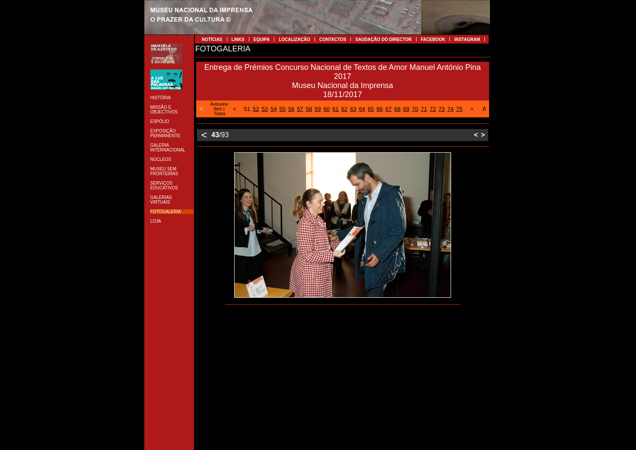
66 (380, 109)
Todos (220, 113)
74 (450, 109)
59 (318, 109)
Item (218, 109)
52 (256, 109)
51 (247, 109)
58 (309, 109)
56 (291, 109)
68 (397, 109)
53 (265, 109)
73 (442, 109)
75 (459, 109)
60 (327, 109)
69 (406, 109)
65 (371, 109)
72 (432, 109)
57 (300, 109)
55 (282, 109)
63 (353, 109)
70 (415, 109)
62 (344, 109)
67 (388, 109)
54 (273, 109)
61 (335, 109)
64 (362, 109)
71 (424, 109)
